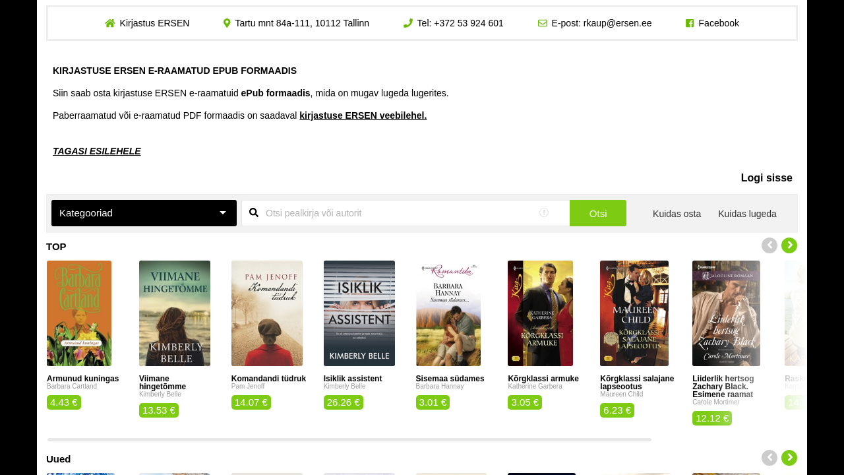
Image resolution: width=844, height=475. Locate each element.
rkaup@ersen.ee (618, 23)
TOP (56, 246)
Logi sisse (767, 177)
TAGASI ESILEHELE (97, 151)
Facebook (719, 23)
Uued (58, 458)
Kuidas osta (677, 213)
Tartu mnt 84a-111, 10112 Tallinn (302, 23)
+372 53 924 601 (469, 23)
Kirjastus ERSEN (154, 23)
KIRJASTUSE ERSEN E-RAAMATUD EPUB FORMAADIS (175, 70)
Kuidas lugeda (747, 213)
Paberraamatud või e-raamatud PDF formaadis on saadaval (240, 115)
